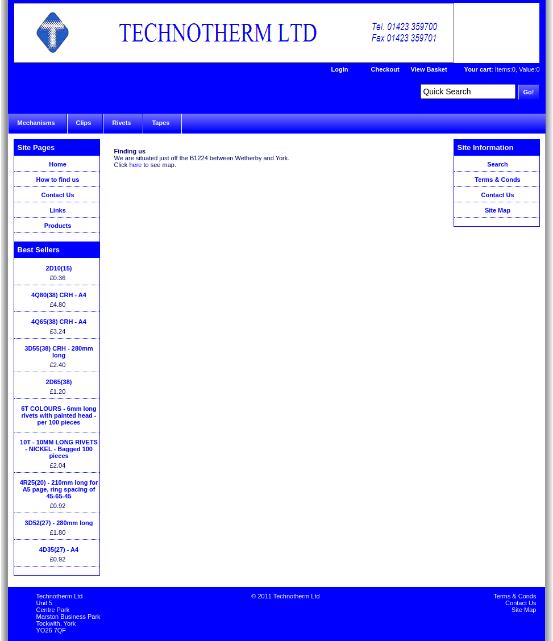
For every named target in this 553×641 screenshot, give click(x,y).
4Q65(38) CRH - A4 (58, 321)
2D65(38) (59, 381)
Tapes (160, 122)
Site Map (497, 210)
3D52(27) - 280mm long (59, 522)
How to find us (58, 179)
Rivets (121, 122)
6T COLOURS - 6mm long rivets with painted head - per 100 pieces (59, 415)
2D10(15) (59, 268)
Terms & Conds (497, 179)
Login (339, 69)
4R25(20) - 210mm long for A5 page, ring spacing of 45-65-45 (59, 489)
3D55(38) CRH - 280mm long (58, 352)
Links (57, 210)
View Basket (429, 69)
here (135, 164)
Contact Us (57, 195)
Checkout (385, 69)
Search (497, 164)
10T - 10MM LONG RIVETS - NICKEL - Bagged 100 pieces (59, 449)
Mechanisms (36, 122)
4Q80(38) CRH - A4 (58, 295)
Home (57, 164)
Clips (84, 122)
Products (58, 225)
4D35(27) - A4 (58, 549)
